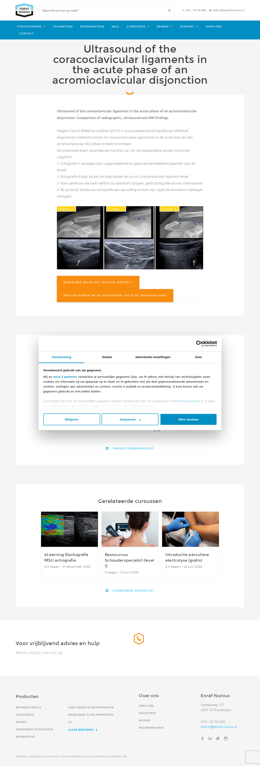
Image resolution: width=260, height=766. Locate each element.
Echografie (25, 714)
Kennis (163, 26)
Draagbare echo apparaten (90, 714)
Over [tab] (198, 357)
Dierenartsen (92, 26)
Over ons (214, 26)
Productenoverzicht (133, 448)
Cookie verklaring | (72, 756)
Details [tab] (107, 357)
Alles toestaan (188, 419)
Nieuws (145, 720)
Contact (26, 33)
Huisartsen (63, 26)
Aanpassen (130, 419)
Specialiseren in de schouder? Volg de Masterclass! (115, 295)
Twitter (218, 738)
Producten (27, 696)
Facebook (202, 738)
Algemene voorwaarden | (45, 756)
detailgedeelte (189, 401)
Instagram (226, 738)
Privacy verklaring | (95, 756)
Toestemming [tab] (62, 357)
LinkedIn (210, 738)
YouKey (21, 722)
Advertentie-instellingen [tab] (152, 357)
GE (70, 722)
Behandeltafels (28, 707)
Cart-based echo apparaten (91, 707)
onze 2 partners (65, 376)
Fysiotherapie (29, 26)
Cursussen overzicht (133, 590)
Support (187, 26)
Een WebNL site (117, 756)
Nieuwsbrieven (151, 727)
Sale (115, 26)
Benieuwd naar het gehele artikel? (98, 282)
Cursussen (136, 26)
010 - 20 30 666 (196, 10)
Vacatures (147, 713)
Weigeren (71, 419)
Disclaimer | (22, 756)
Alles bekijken (81, 729)
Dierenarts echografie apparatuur (35, 733)
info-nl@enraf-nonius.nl (228, 10)
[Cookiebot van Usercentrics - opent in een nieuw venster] (199, 344)
